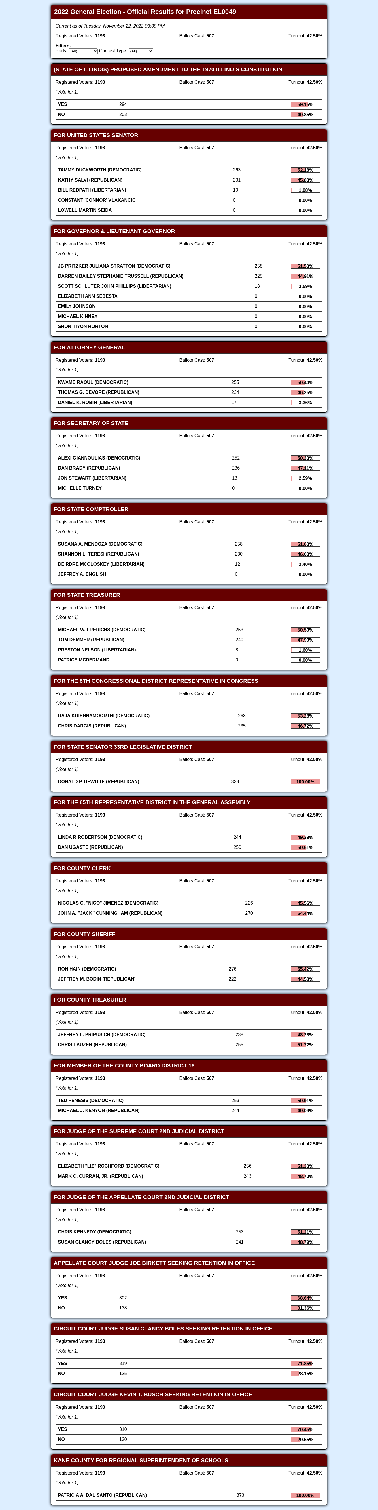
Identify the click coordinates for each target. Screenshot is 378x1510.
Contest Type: (113, 50)
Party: (62, 50)
